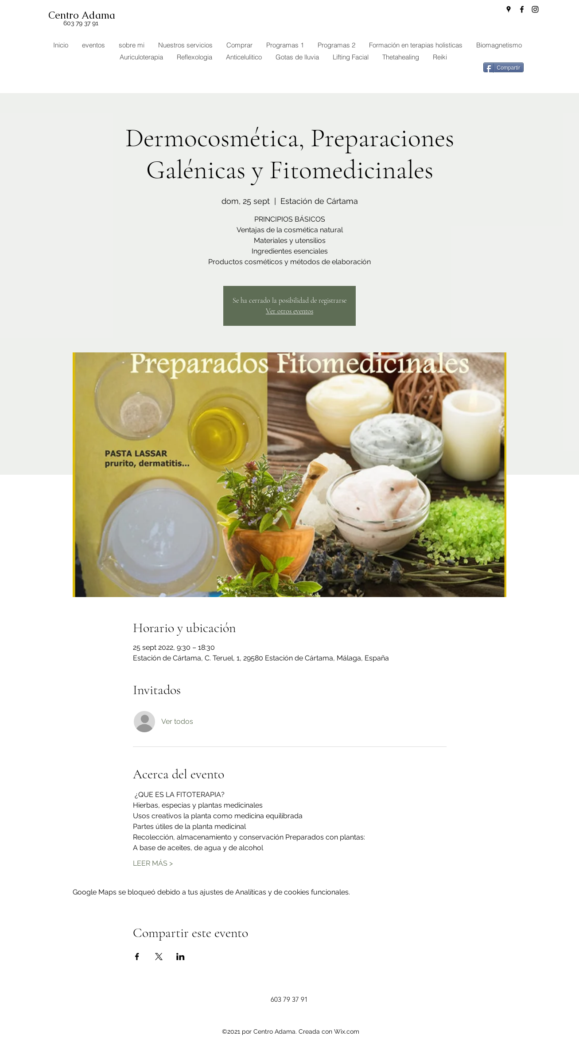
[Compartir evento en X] (159, 956)
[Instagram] (535, 9)
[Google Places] (508, 9)
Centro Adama (81, 15)
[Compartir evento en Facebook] (137, 956)
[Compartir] (503, 67)
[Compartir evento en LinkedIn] (180, 956)
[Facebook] (521, 9)
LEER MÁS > (153, 863)
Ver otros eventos (289, 311)
